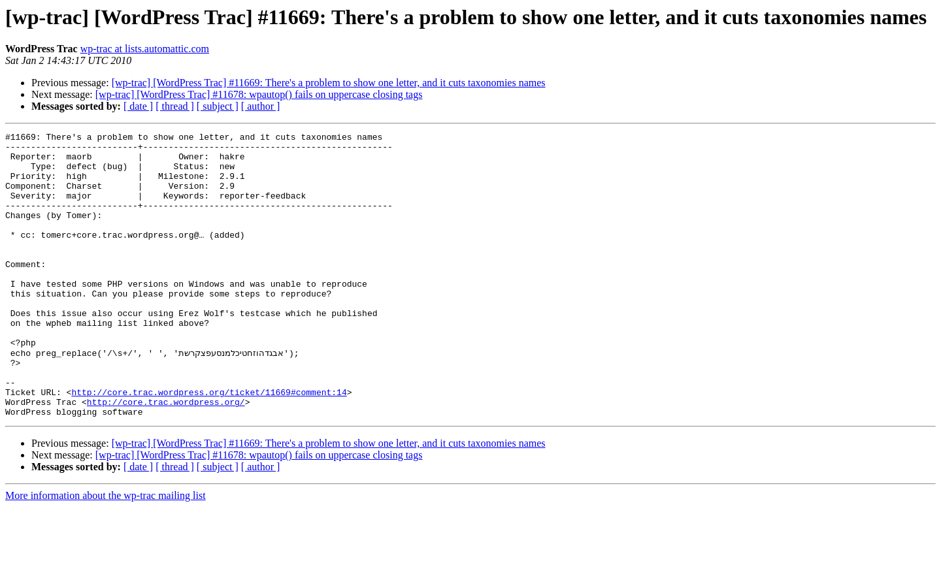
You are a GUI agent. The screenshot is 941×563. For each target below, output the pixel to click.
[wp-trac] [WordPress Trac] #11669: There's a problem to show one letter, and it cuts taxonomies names (329, 82)
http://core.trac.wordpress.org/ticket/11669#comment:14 (208, 444)
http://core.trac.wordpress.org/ (166, 456)
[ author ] (260, 106)
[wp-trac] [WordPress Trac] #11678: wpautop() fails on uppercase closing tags (259, 94)
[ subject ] (218, 106)
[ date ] (138, 106)
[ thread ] (175, 106)
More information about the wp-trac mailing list (105, 551)
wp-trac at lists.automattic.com (144, 48)
